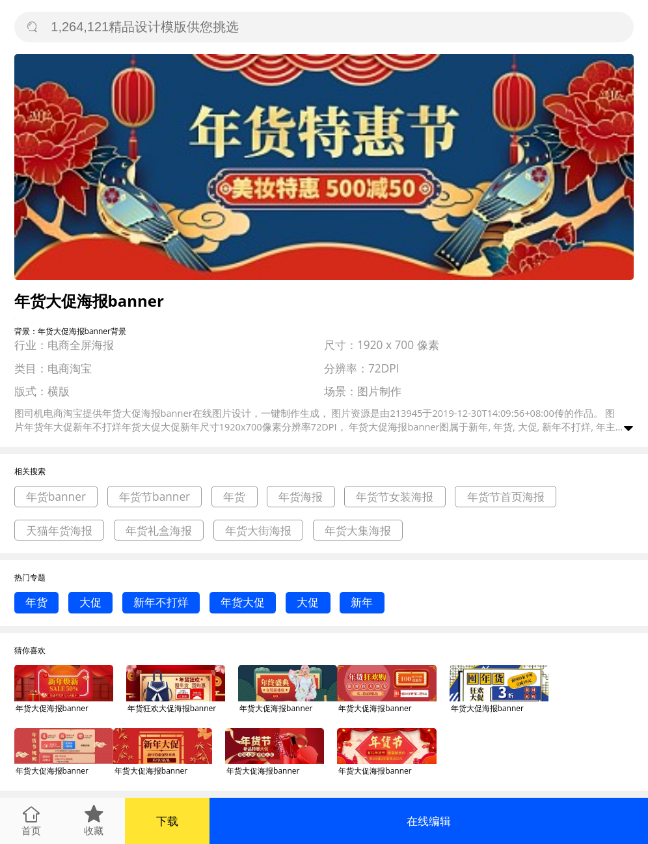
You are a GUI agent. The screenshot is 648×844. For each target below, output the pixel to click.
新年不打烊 (161, 602)
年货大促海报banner (52, 708)
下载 (167, 820)
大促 (90, 602)
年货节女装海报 (394, 496)
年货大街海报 (258, 530)
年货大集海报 (358, 530)
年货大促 (243, 602)
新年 (362, 602)
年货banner (56, 496)
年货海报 (300, 496)
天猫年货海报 (59, 530)
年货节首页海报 (506, 496)
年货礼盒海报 (159, 530)
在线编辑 (429, 820)
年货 (234, 496)
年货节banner (154, 496)
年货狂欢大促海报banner (172, 708)
